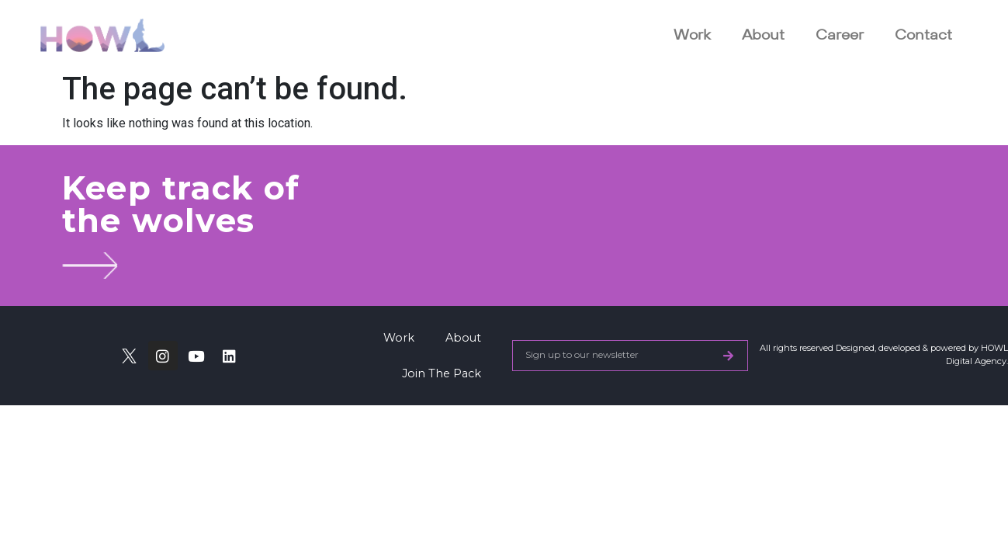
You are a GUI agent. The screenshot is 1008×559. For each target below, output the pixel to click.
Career (840, 34)
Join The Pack (441, 373)
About (763, 34)
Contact (923, 34)
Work (692, 34)
